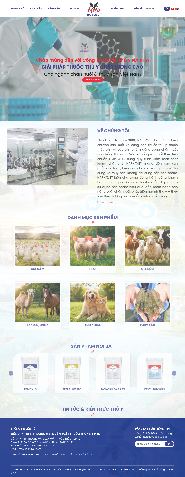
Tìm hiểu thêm (92, 79)
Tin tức (73, 8)
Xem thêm (117, 202)
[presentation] (11, 373)
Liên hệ (138, 8)
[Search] (153, 9)
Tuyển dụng (118, 8)
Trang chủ (17, 8)
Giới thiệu (36, 8)
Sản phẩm (55, 8)
